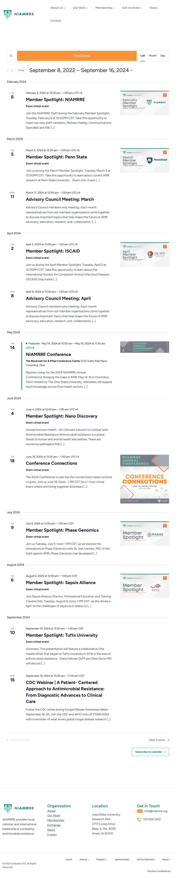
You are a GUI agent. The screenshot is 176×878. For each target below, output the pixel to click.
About (165, 859)
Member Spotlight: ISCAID (53, 251)
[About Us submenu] (64, 8)
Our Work (79, 8)
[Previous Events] (8, 70)
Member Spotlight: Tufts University (62, 635)
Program (100, 859)
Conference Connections (51, 463)
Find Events (82, 56)
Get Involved (131, 8)
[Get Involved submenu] (141, 8)
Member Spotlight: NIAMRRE (55, 99)
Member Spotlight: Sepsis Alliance (61, 582)
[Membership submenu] (114, 8)
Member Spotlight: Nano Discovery (62, 416)
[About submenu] (170, 859)
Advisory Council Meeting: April (58, 298)
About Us (56, 8)
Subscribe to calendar (148, 751)
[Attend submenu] (88, 859)
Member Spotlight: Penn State (56, 157)
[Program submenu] (106, 859)
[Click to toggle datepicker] (80, 70)
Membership (104, 8)
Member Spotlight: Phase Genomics (62, 530)
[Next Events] (12, 70)
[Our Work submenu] (87, 8)
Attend (83, 859)
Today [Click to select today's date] (21, 70)
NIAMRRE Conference (48, 354)
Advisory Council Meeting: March (60, 199)
